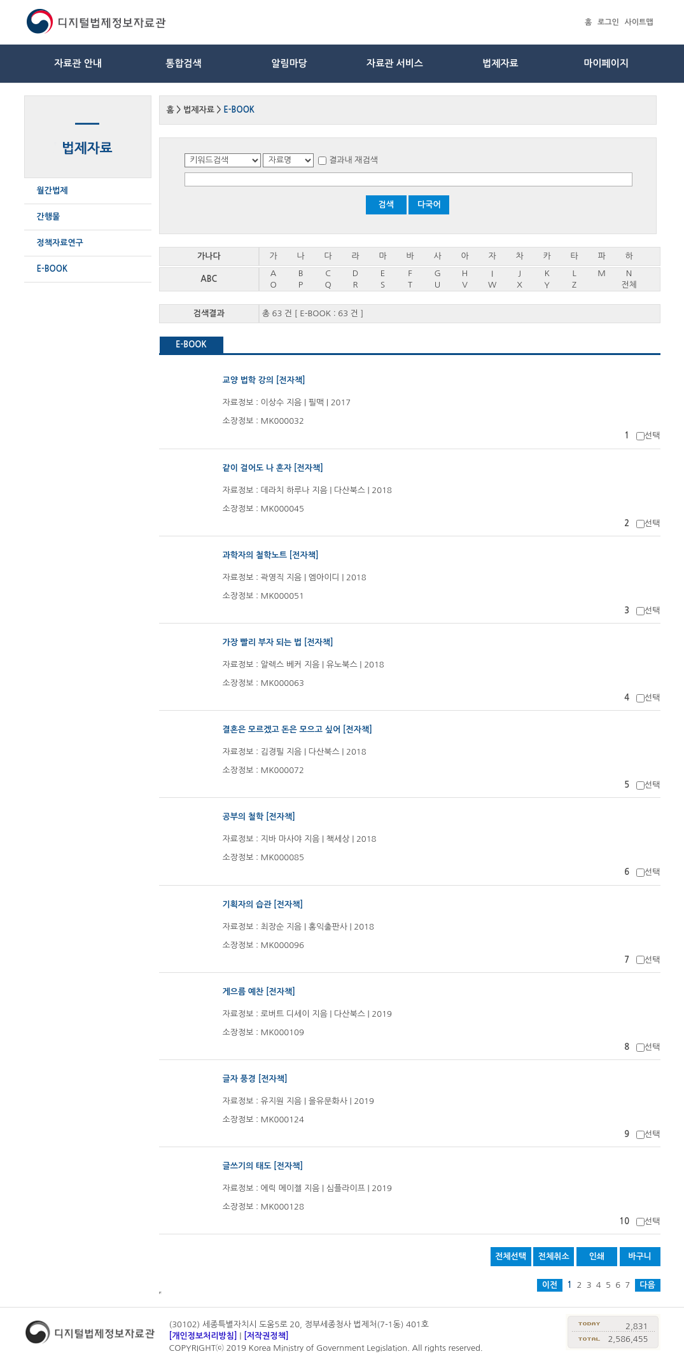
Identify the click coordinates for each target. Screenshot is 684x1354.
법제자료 (500, 63)
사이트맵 (638, 22)
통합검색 (183, 63)
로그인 (608, 22)
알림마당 (289, 63)
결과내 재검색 (353, 160)
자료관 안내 (78, 63)
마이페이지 (606, 63)
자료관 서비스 (394, 63)
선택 (652, 435)
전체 (628, 285)
